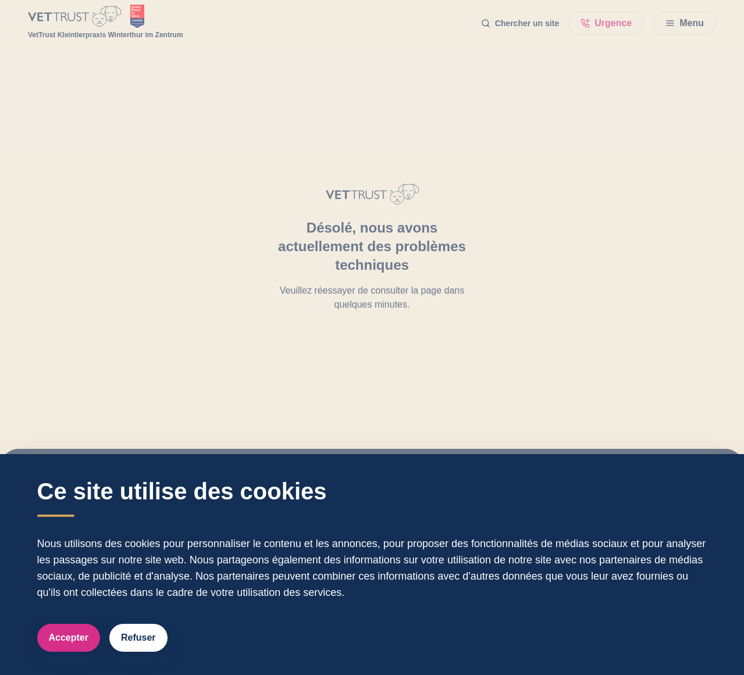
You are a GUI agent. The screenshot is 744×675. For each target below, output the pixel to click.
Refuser (138, 637)
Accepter (68, 637)
